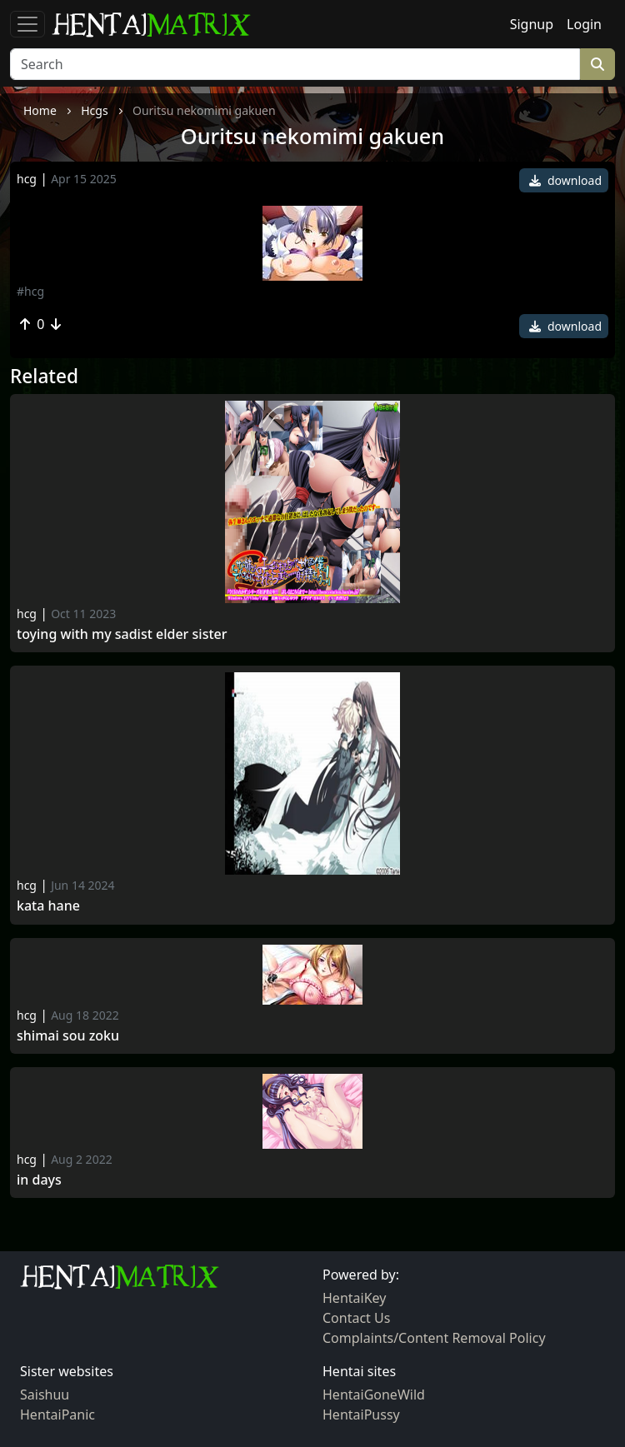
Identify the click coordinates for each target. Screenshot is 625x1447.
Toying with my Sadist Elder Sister (122, 634)
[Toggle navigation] (27, 24)
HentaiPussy (361, 1414)
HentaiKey (354, 1298)
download (565, 180)
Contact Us (356, 1318)
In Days (39, 1180)
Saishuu (44, 1394)
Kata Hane (48, 906)
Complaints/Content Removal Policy (434, 1338)
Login (584, 24)
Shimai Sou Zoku (68, 1036)
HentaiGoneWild (373, 1394)
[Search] (295, 64)
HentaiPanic (57, 1414)
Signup (531, 24)
